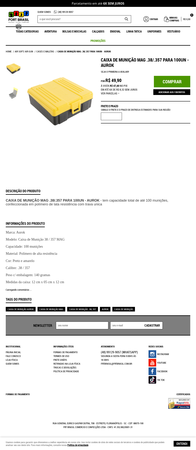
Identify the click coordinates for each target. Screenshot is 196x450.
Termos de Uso (61, 356)
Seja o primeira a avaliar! (115, 71)
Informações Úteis (63, 346)
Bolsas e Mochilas (74, 31)
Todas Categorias (27, 31)
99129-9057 (65, 12)
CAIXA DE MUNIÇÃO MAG (51, 309)
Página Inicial (13, 352)
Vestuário (173, 31)
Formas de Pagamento (65, 352)
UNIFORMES (154, 31)
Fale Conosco (13, 356)
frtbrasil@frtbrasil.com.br (116, 363)
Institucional (13, 346)
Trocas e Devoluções (64, 367)
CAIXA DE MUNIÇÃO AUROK (21, 309)
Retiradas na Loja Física (66, 363)
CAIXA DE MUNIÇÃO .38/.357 (82, 309)
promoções (98, 41)
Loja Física (12, 360)
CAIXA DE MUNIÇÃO (123, 309)
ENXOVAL (115, 31)
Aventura (50, 31)
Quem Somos (44, 12)
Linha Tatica (134, 31)
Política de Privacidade (66, 371)
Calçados (98, 31)
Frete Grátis (60, 360)
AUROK (105, 309)
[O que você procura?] (126, 19)
